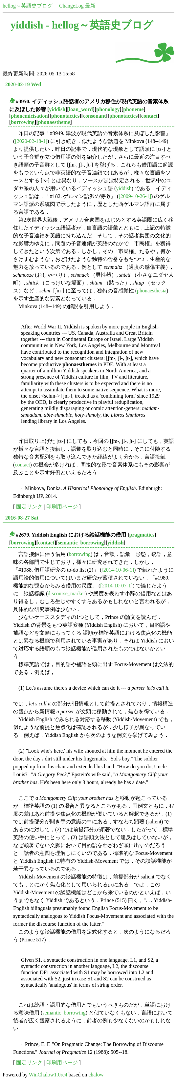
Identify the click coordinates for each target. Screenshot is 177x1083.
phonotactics (65, 116)
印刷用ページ (62, 506)
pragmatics (141, 535)
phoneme (133, 109)
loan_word (81, 109)
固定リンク (29, 506)
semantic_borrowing (81, 542)
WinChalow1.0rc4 (48, 1074)
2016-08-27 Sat (21, 518)
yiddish (57, 109)
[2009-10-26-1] (135, 196)
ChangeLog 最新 (77, 6)
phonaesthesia (151, 290)
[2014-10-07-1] (116, 585)
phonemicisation (29, 116)
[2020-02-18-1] (31, 141)
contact (149, 116)
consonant (94, 116)
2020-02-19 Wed (23, 84)
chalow (95, 1074)
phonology (108, 109)
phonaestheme (54, 122)
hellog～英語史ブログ (28, 6)
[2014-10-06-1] (117, 570)
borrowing (22, 122)
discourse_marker (66, 593)
